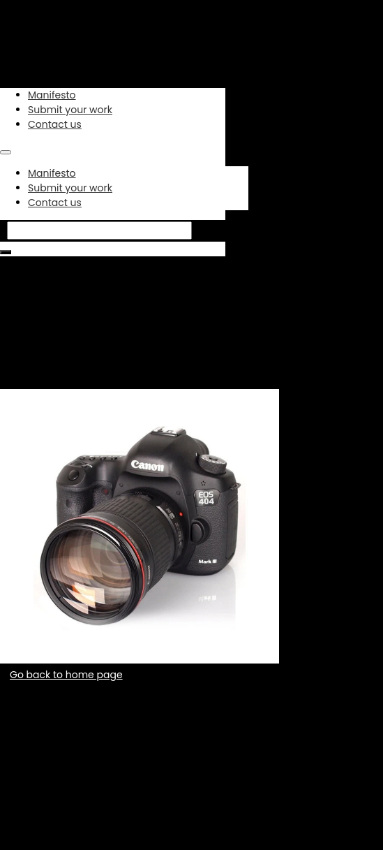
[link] (78, 46)
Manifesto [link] (52, 95)
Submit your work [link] (70, 110)
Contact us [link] (55, 124)
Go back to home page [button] (66, 675)
